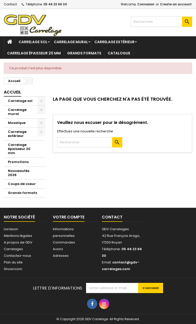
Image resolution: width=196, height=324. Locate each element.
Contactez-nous (17, 255)
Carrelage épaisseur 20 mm (34, 53)
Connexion (145, 4)
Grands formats (84, 53)
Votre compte (68, 217)
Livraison (11, 229)
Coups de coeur (22, 183)
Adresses (61, 255)
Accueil (12, 92)
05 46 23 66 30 (55, 4)
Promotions (18, 161)
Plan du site (13, 262)
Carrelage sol (33, 41)
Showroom (13, 269)
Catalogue (119, 53)
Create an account (176, 4)
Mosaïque (17, 122)
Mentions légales (18, 235)
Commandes (64, 242)
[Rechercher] (161, 22)
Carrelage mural (71, 41)
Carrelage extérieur (114, 41)
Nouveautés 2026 (18, 172)
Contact (10, 4)
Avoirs (58, 249)
